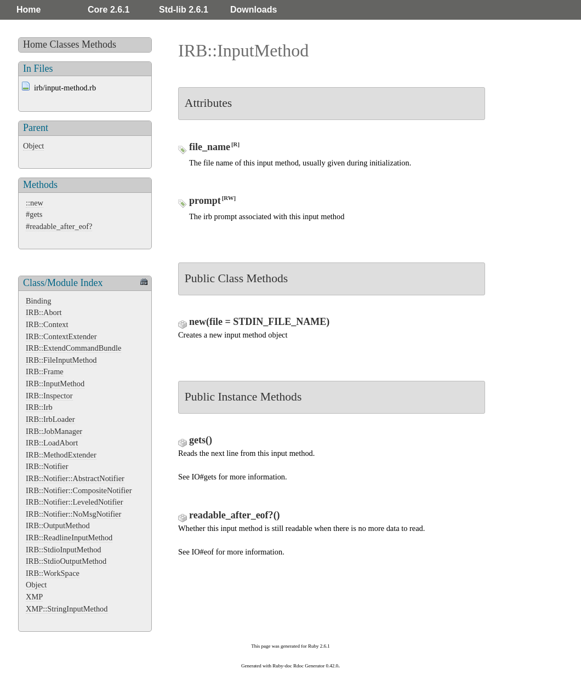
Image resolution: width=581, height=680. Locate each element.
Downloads (253, 9)
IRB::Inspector (49, 395)
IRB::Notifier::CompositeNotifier (79, 490)
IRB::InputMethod (55, 383)
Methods (99, 44)
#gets (34, 214)
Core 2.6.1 (108, 9)
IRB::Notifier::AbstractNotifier (75, 478)
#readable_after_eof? (59, 226)
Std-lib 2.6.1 (183, 9)
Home (28, 9)
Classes (64, 44)
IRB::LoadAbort (52, 442)
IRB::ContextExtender (61, 336)
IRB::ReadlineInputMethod (69, 537)
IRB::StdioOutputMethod (66, 561)
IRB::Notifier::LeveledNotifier (74, 502)
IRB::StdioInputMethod (63, 549)
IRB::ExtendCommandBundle (73, 348)
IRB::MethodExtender (61, 454)
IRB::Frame (45, 371)
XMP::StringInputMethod (67, 608)
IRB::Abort (44, 312)
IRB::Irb (39, 407)
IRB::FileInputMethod (61, 360)
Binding (38, 300)
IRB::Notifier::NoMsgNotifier (73, 514)
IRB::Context (47, 324)
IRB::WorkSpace (52, 573)
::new (34, 202)
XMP (34, 596)
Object (33, 145)
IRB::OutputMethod (58, 525)
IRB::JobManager (54, 431)
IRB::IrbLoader (50, 419)
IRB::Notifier (47, 466)
